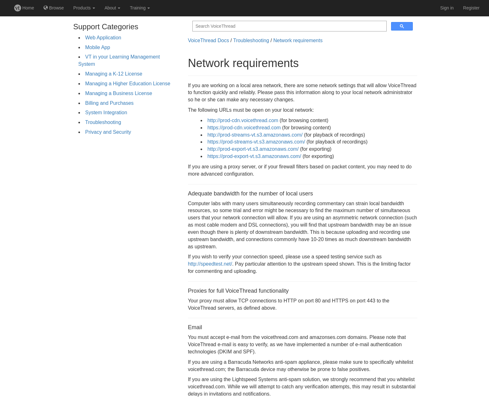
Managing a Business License (118, 93)
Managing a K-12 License (113, 73)
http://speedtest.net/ (210, 264)
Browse (53, 7)
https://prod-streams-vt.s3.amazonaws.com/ (256, 141)
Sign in (447, 7)
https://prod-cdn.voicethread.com (244, 127)
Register (471, 7)
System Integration (106, 112)
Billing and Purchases (109, 103)
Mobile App (97, 47)
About (112, 7)
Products (84, 7)
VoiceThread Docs (208, 40)
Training (140, 7)
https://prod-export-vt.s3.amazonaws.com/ (254, 156)
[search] (289, 26)
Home (24, 7)
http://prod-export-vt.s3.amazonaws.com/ (253, 149)
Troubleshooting (103, 122)
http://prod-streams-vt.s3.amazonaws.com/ (255, 135)
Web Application (103, 37)
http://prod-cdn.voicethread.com (243, 120)
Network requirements (298, 40)
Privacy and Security (108, 132)
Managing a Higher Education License (127, 83)
